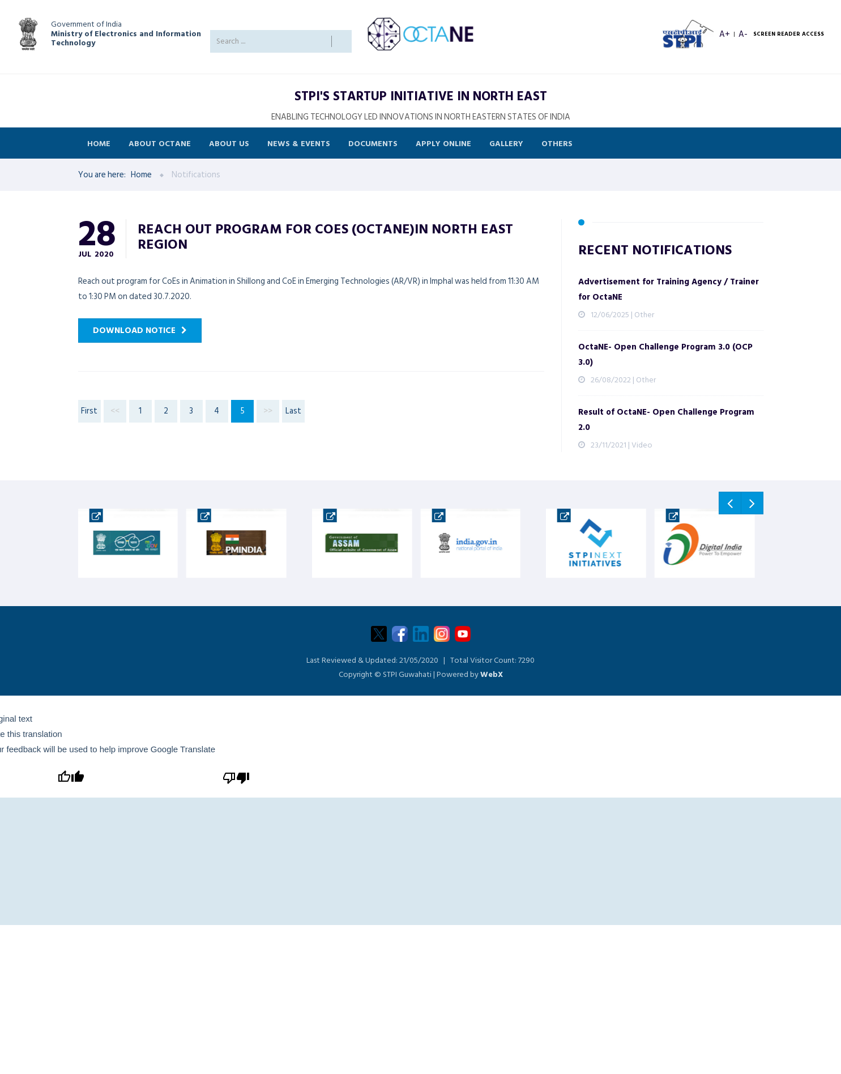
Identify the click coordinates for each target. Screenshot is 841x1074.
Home (98, 143)
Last (293, 411)
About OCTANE (160, 143)
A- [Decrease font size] (743, 34)
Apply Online (443, 143)
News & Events (298, 143)
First (89, 411)
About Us (229, 143)
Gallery (506, 143)
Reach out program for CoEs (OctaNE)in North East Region (325, 235)
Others (557, 143)
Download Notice (134, 330)
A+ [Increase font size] (724, 34)
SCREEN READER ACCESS (788, 34)
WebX (491, 674)
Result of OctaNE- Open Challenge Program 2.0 (666, 419)
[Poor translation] (235, 777)
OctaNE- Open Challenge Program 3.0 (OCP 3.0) (665, 354)
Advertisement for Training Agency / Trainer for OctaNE (668, 289)
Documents (373, 143)
